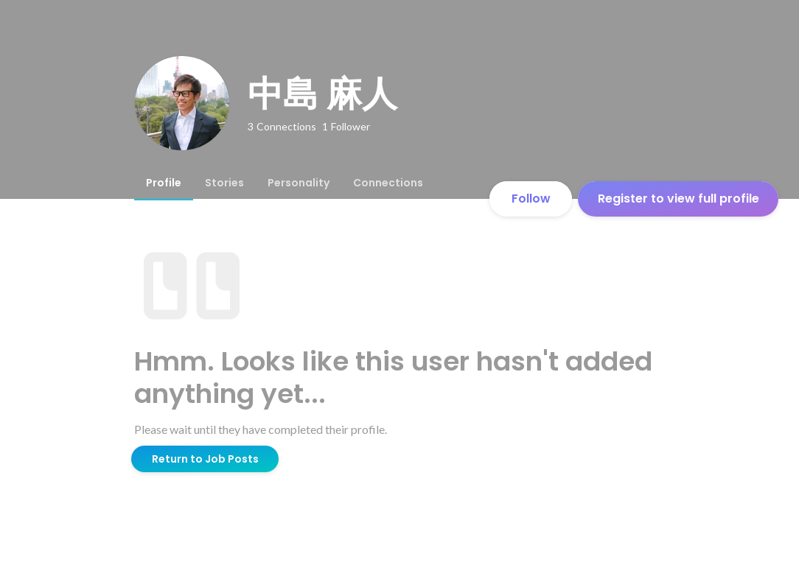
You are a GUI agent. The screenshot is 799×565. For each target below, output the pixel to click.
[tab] (163, 182)
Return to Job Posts (205, 459)
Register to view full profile (678, 198)
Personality (298, 182)
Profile (163, 182)
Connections (388, 182)
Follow (531, 198)
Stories (224, 182)
